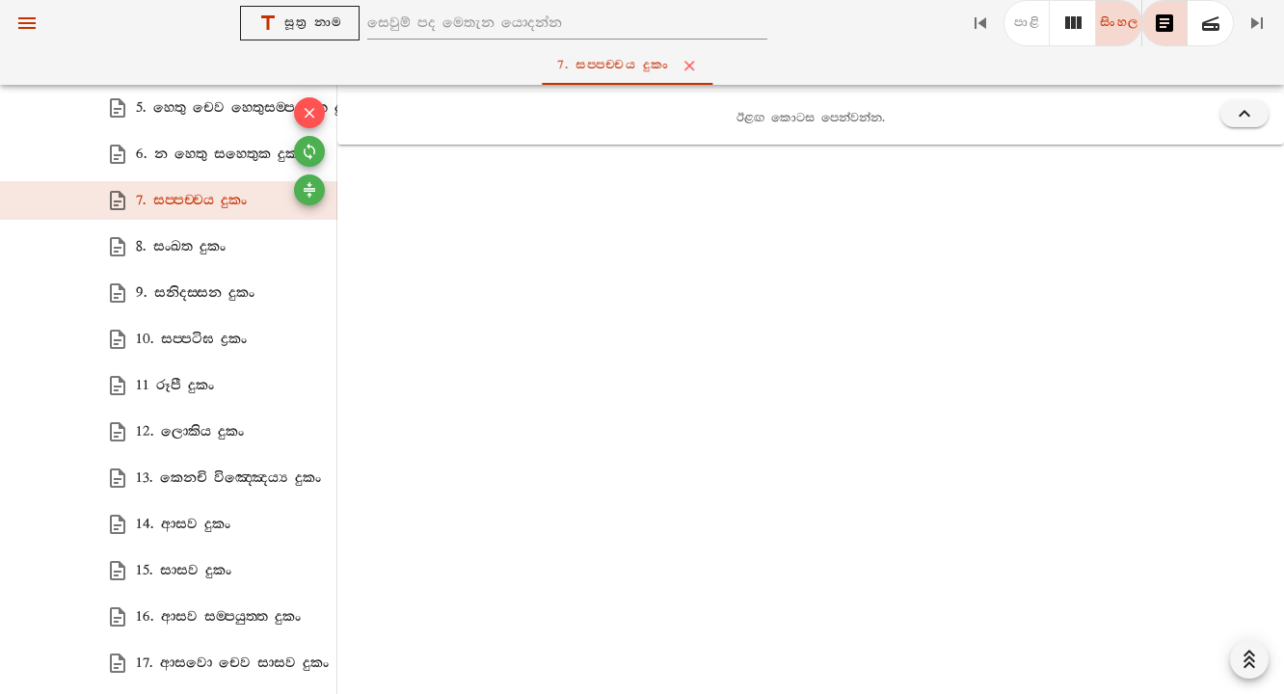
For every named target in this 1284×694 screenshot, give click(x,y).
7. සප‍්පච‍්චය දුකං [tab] (646, 65)
